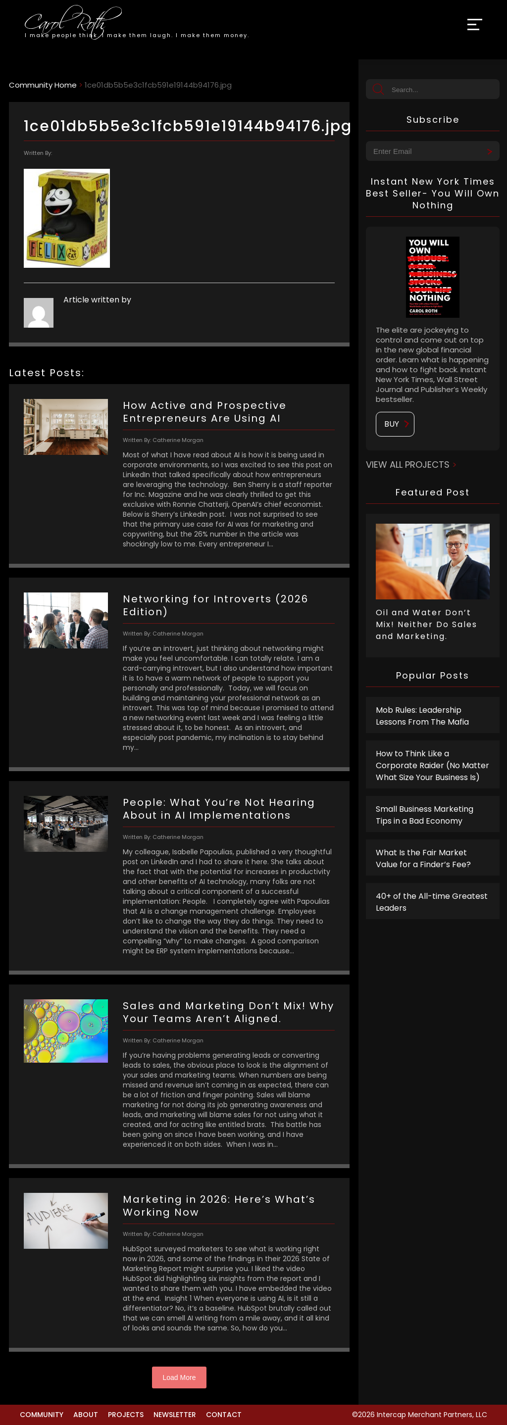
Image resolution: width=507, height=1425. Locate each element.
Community (41, 1415)
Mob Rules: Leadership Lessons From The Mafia (422, 716)
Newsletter (174, 1415)
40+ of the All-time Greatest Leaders (432, 902)
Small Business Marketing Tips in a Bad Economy (424, 815)
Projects (126, 1415)
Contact (224, 1415)
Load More (179, 1377)
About (85, 1415)
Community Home (43, 85)
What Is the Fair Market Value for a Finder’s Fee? (423, 858)
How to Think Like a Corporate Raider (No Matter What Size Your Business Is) (432, 765)
